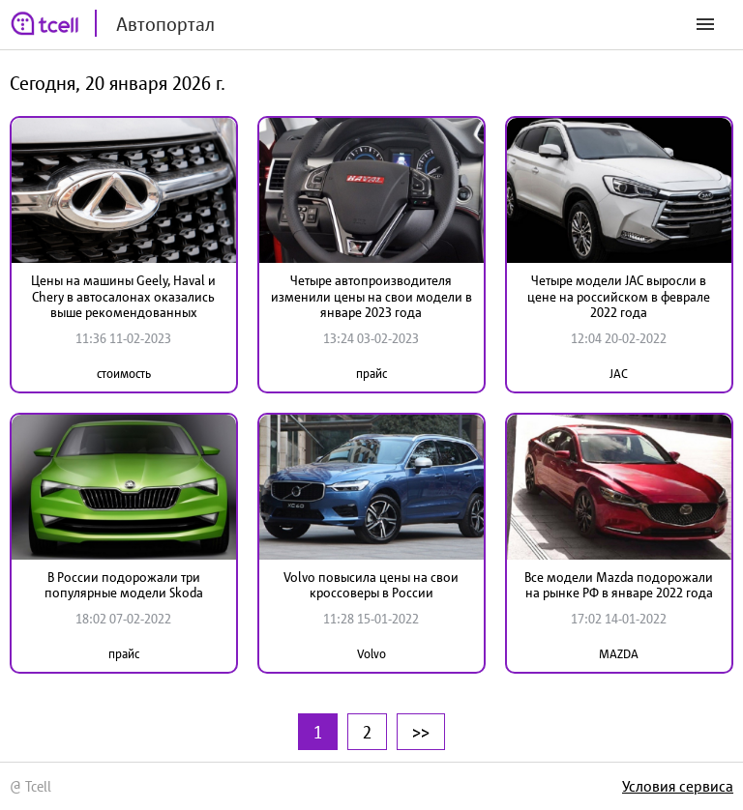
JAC (618, 373)
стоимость (124, 373)
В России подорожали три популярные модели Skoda (124, 585)
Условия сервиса (677, 786)
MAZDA (619, 654)
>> (421, 731)
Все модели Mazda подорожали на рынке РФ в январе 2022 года (618, 585)
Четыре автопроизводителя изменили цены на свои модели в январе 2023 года (371, 297)
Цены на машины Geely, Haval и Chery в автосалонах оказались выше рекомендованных (123, 297)
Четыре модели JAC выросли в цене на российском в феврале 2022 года (618, 297)
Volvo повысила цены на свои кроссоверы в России (371, 585)
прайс (371, 373)
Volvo (371, 654)
